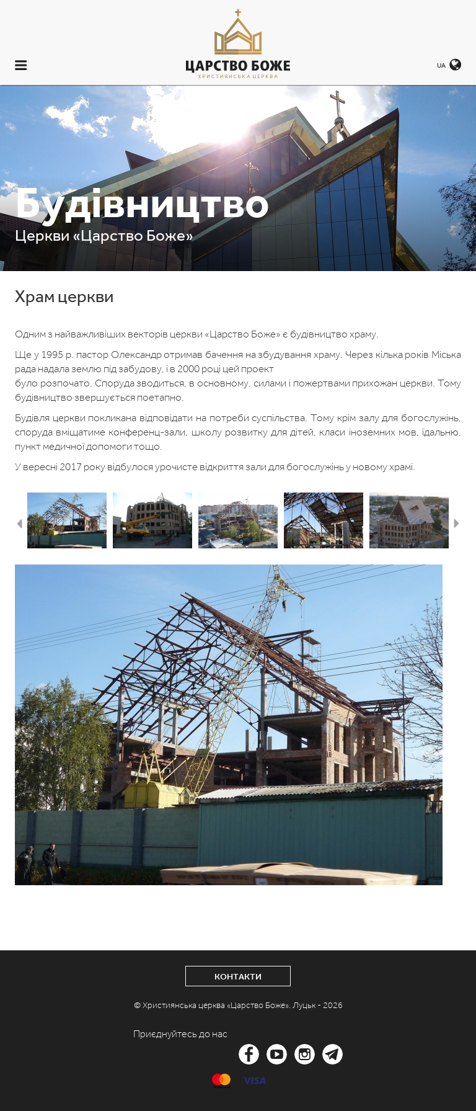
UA (441, 65)
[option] (67, 520)
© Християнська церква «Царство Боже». (213, 1005)
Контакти (238, 976)
